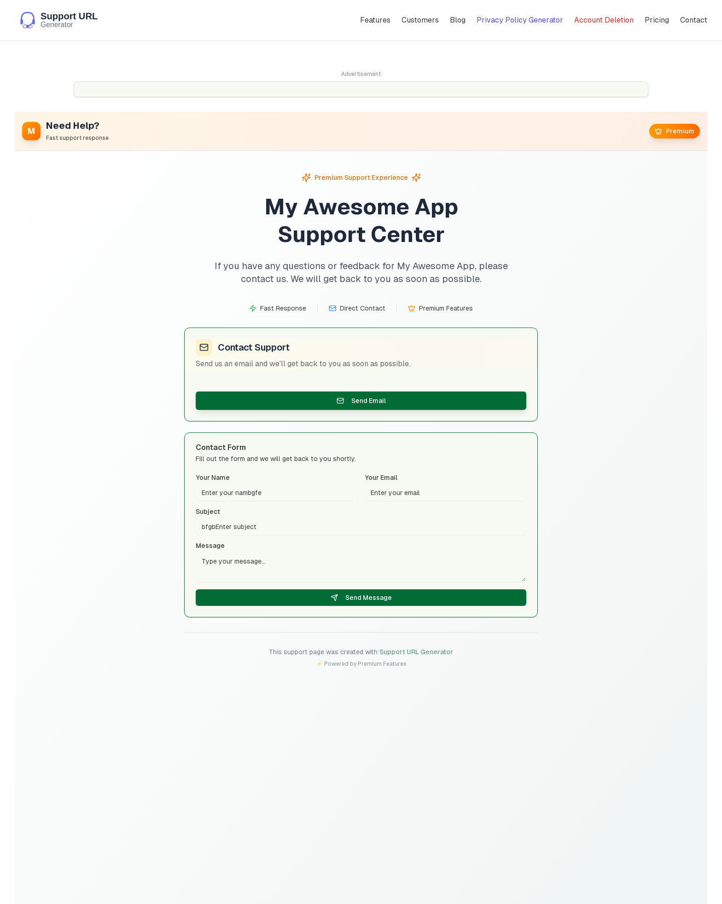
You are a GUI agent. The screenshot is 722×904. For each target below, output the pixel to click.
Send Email (361, 400)
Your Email (381, 478)
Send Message (361, 598)
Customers (420, 20)
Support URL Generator (416, 652)
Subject (208, 512)
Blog (458, 20)
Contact (693, 20)
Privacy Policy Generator (520, 20)
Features (375, 20)
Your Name (213, 478)
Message (210, 546)
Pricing (657, 20)
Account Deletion (604, 20)
